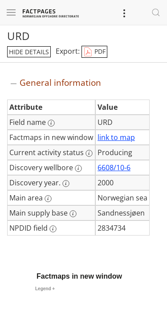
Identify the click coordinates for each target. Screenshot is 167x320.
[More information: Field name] (51, 123)
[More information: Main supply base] (73, 213)
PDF (94, 52)
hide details (29, 52)
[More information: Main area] (48, 198)
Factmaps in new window (79, 276)
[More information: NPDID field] (53, 228)
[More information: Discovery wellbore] (78, 168)
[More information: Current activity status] (89, 153)
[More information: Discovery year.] (65, 183)
